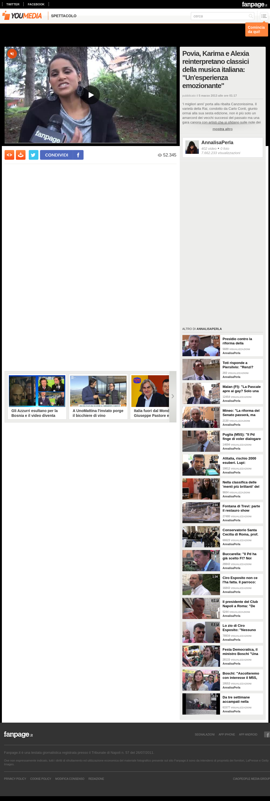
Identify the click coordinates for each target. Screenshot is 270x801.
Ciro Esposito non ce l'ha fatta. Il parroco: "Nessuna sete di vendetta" (240, 580)
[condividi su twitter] (33, 155)
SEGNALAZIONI (205, 734)
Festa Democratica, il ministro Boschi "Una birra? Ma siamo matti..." (240, 651)
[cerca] (222, 16)
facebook (36, 4)
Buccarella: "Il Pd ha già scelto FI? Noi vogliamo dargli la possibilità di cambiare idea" (241, 556)
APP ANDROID (248, 734)
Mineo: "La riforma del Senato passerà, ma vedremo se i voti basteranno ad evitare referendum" (241, 413)
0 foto (224, 149)
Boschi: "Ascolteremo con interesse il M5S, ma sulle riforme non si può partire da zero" (242, 675)
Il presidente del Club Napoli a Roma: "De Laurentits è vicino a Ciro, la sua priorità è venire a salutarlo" (240, 604)
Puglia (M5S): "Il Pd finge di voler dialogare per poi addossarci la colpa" (242, 436)
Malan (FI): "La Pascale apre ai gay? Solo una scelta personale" (242, 389)
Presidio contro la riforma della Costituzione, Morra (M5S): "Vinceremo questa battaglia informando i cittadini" (241, 341)
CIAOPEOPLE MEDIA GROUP (251, 778)
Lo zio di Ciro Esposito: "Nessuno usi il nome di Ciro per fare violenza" (241, 628)
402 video (209, 149)
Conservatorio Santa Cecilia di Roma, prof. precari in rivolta (240, 532)
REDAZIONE (96, 778)
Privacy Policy (15, 778)
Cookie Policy (40, 778)
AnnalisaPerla (217, 142)
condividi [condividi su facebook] (56, 154)
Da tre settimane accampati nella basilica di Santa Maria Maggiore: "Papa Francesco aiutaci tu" (241, 699)
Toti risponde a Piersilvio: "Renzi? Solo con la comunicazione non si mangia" (241, 365)
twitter (13, 4)
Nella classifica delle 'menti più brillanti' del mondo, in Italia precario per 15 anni (241, 484)
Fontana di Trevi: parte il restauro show (241, 508)
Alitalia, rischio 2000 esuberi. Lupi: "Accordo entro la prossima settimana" (240, 460)
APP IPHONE (227, 734)
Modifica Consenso (69, 778)
